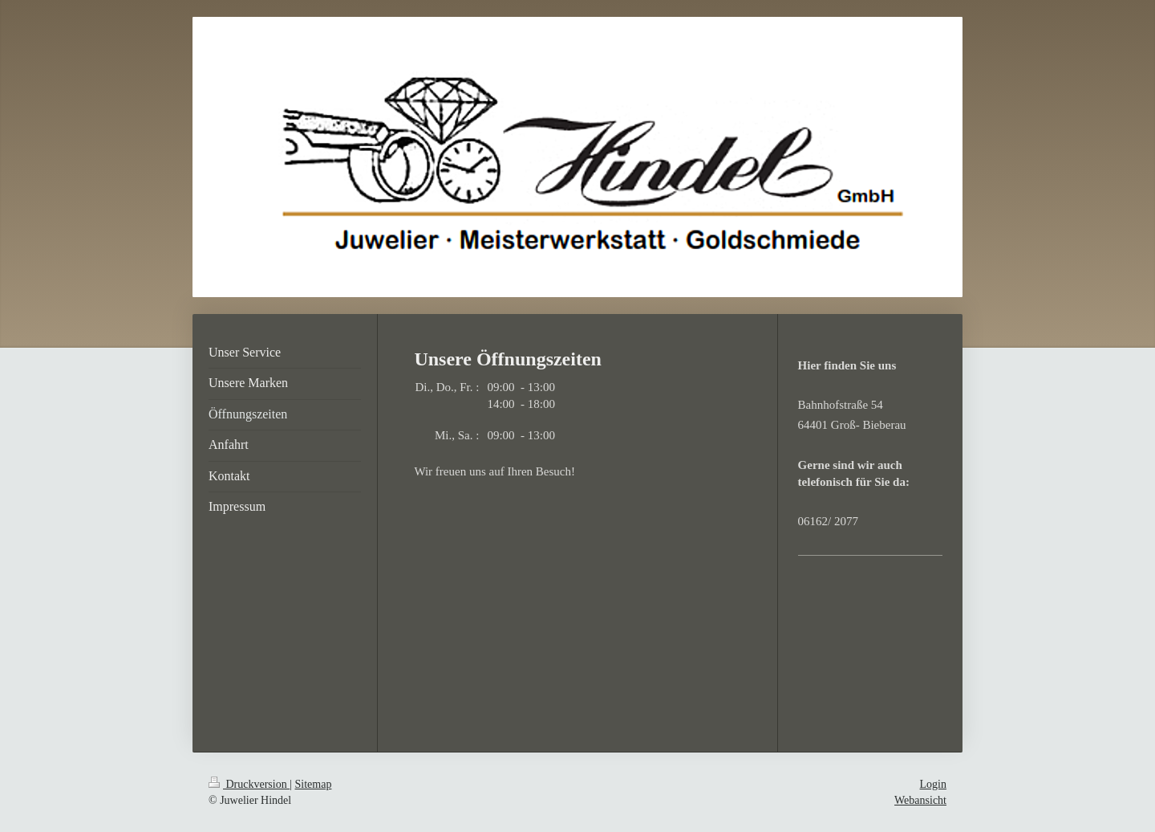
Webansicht (920, 800)
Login (933, 784)
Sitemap (313, 784)
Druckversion (249, 784)
